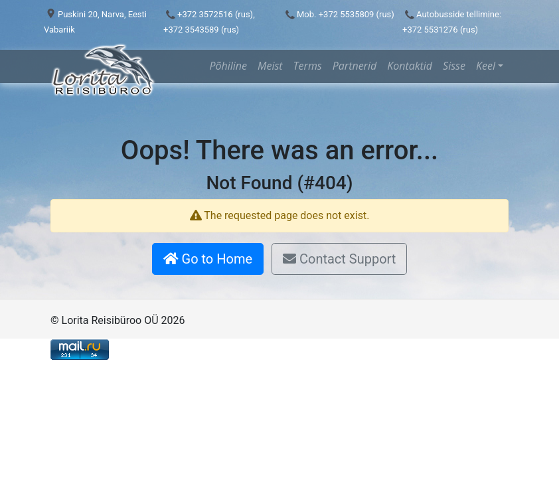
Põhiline (228, 65)
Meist (270, 65)
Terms (307, 65)
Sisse (454, 65)
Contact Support (339, 259)
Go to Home (207, 259)
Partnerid (354, 65)
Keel (485, 65)
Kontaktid (409, 65)
